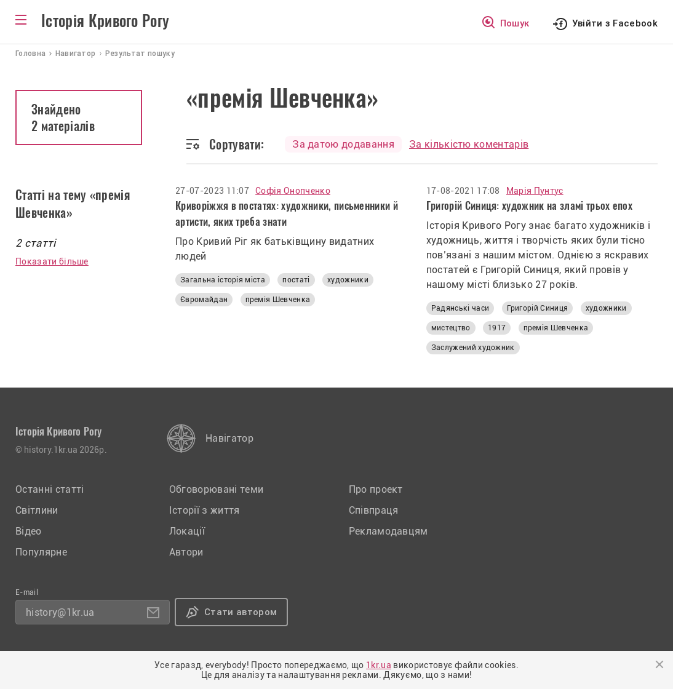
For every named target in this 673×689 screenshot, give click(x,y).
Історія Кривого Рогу (105, 20)
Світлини (36, 510)
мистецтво (451, 328)
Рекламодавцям (388, 531)
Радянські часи (460, 308)
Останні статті (49, 489)
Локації (187, 531)
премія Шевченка (278, 299)
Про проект (376, 489)
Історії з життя (204, 510)
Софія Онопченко (292, 191)
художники (347, 280)
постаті (295, 280)
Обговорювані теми (216, 489)
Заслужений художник (473, 347)
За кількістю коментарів (468, 144)
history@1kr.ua (60, 612)
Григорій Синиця (537, 308)
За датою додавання (343, 144)
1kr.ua (378, 665)
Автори (186, 552)
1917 (497, 328)
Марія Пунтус (534, 191)
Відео (28, 531)
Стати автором (240, 612)
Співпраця (374, 510)
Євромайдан (204, 299)
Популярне (41, 552)
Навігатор (229, 438)
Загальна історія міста (222, 280)
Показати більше (52, 261)
